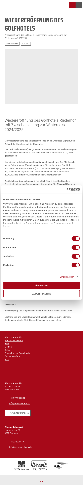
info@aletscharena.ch (19, 403)
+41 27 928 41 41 (17, 441)
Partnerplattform (12, 356)
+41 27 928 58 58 (17, 398)
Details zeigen (67, 277)
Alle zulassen (41, 285)
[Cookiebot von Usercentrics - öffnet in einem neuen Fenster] (67, 189)
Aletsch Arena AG (13, 337)
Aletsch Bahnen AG (14, 340)
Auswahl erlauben (41, 294)
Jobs (7, 343)
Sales (7, 350)
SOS (7, 359)
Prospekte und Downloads (17, 353)
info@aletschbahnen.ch (20, 447)
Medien (8, 347)
